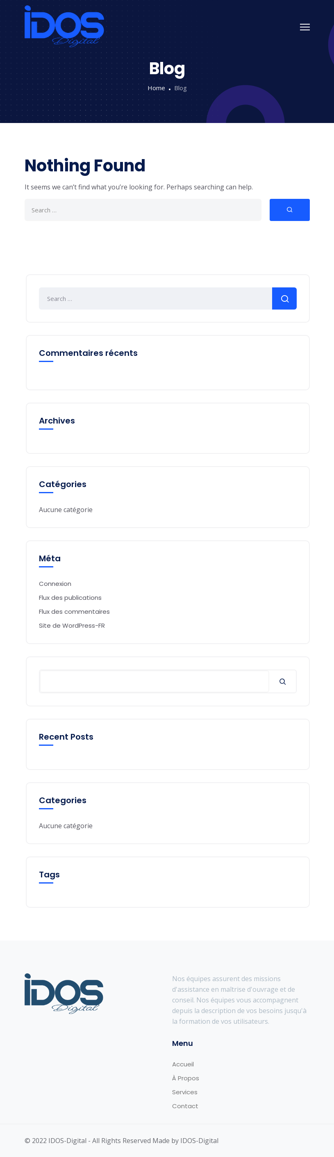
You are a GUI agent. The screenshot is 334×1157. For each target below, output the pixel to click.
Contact (185, 1106)
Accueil (183, 1064)
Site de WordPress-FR (72, 625)
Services (185, 1092)
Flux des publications (70, 597)
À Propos (185, 1078)
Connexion (55, 583)
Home (156, 88)
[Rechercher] (282, 681)
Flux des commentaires (74, 611)
